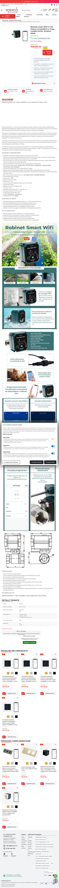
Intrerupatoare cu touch (40, 837)
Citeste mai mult (7, 434)
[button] (2, 10)
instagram (13, 854)
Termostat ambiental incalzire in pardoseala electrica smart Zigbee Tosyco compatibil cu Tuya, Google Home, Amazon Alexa (10, 722)
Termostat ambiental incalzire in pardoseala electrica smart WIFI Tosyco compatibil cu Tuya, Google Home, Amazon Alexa (48, 679)
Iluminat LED (38, 853)
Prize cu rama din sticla (40, 839)
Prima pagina (18, 15)
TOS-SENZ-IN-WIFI (28, 175)
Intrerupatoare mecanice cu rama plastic (44, 846)
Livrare (29, 846)
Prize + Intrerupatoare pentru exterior (43, 856)
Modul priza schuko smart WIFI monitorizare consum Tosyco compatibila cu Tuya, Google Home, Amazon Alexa (48, 769)
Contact (54, 14)
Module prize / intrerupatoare (42, 851)
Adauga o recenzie (30, 642)
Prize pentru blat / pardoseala (42, 858)
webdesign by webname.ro (8, 886)
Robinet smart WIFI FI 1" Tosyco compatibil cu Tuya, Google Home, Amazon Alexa (24, 595)
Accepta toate (50, 462)
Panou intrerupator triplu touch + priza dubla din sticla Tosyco (29, 768)
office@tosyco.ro (10, 846)
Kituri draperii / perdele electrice (42, 865)
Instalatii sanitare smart (15, 20)
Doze (52, 863)
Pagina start (5, 20)
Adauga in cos (47, 52)
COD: (31, 41)
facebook (5, 854)
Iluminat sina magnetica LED (41, 868)
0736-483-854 (19, 4)
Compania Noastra (28, 15)
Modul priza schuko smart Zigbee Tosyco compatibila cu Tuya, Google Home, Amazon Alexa (9, 812)
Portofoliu (40, 14)
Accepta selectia (36, 462)
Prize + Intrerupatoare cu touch (42, 842)
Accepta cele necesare (11, 462)
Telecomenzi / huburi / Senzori (42, 863)
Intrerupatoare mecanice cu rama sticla (44, 844)
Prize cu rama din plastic (40, 849)
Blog (47, 14)
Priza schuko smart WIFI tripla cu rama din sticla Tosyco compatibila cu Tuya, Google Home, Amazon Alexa (10, 769)
